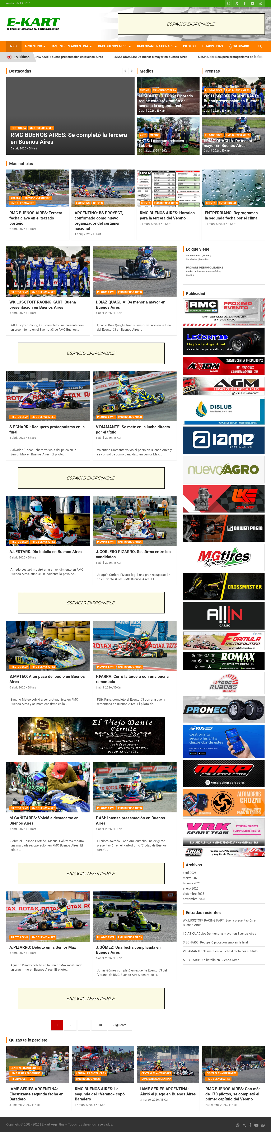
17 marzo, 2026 (85, 1105)
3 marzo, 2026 (149, 1099)
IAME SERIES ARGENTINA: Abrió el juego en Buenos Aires (168, 1091)
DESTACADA (19, 128)
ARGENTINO (33, 46)
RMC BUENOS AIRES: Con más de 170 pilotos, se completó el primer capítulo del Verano (233, 1093)
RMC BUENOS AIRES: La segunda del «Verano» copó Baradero (100, 1093)
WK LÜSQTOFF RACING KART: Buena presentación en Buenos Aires (67, 57)
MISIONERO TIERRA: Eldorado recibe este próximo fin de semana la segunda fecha (166, 101)
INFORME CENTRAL (22, 1078)
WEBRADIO (241, 46)
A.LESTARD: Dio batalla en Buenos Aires (45, 551)
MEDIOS (144, 90)
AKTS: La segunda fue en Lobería (161, 143)
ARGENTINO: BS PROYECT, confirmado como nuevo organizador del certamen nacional (99, 220)
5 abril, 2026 (18, 148)
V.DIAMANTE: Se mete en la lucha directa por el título (220, 951)
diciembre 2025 (193, 894)
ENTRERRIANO (227, 203)
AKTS (143, 135)
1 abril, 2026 (82, 234)
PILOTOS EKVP (213, 90)
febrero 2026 (191, 883)
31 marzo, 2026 (150, 224)
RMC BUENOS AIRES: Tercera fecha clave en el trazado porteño (35, 218)
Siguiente (119, 1025)
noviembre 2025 (194, 899)
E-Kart (33, 148)
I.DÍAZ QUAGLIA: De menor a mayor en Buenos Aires (162, 57)
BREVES (15, 197)
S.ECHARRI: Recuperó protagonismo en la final (215, 942)
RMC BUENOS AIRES (112, 46)
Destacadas (20, 71)
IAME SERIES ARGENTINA (70, 46)
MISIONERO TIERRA (164, 90)
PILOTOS (189, 46)
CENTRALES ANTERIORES (25, 1068)
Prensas (212, 71)
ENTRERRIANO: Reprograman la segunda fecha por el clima (231, 215)
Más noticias (21, 163)
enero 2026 (190, 888)
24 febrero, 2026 (216, 1105)
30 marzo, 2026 (149, 150)
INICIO (13, 46)
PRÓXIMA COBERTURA (37, 197)
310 (99, 1025)
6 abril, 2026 (212, 110)
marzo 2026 (191, 878)
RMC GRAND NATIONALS (155, 46)
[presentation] (126, 71)
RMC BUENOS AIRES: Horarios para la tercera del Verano (167, 215)
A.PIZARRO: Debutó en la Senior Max (42, 947)
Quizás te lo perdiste (28, 1040)
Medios (146, 71)
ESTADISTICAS (212, 46)
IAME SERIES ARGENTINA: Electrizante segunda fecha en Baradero (36, 1093)
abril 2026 (189, 873)
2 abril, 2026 (147, 110)
